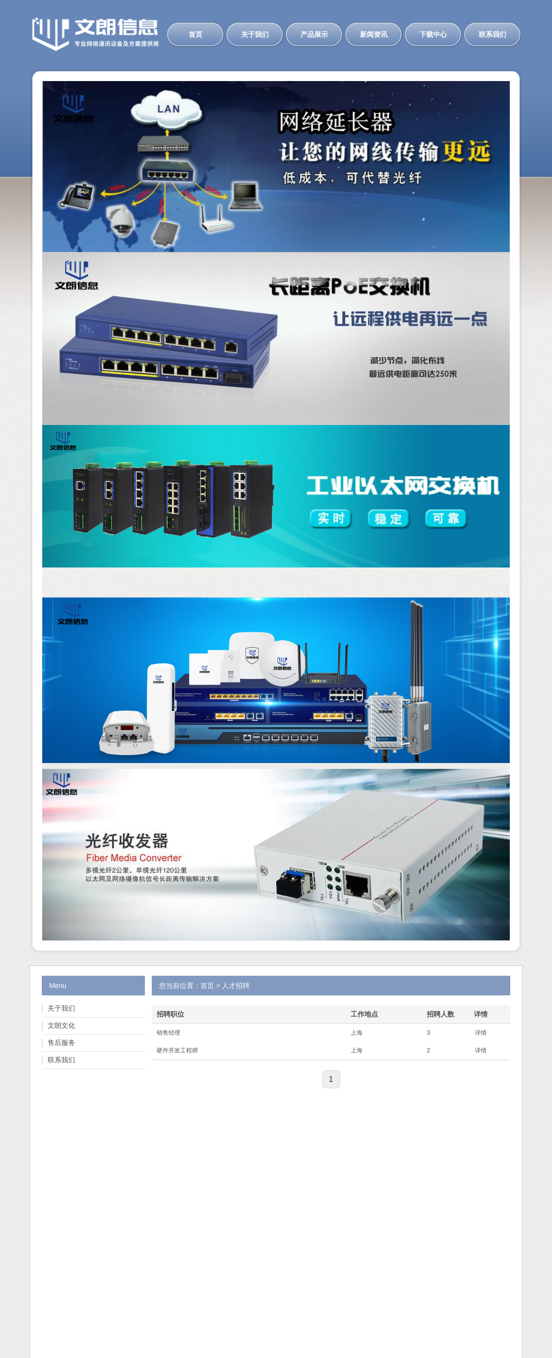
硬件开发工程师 (177, 1050)
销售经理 (168, 1032)
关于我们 (255, 34)
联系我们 (492, 34)
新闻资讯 (373, 34)
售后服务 (61, 1043)
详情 (481, 1032)
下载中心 (433, 34)
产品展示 (314, 34)
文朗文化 (61, 1025)
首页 (195, 34)
